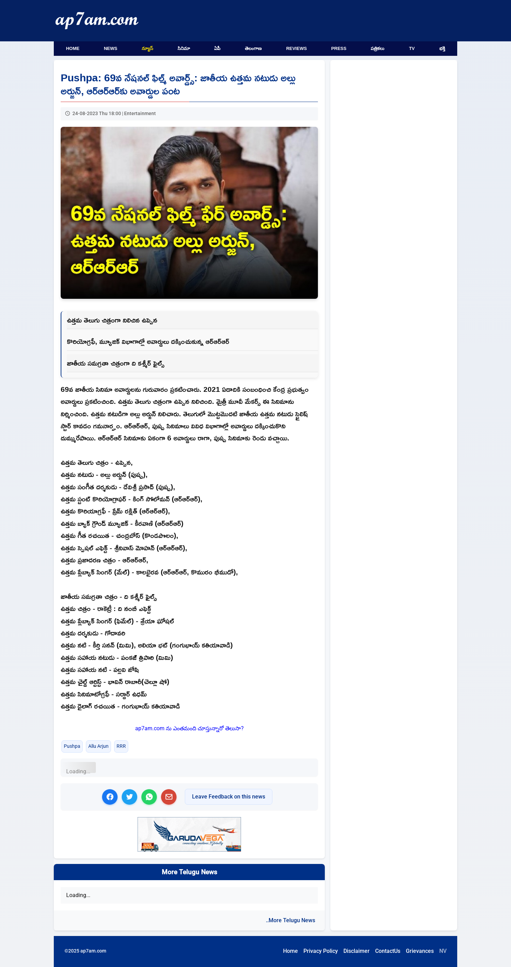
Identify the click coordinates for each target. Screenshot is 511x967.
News (110, 48)
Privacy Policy (320, 951)
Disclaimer (356, 951)
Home (72, 48)
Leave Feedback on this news (228, 796)
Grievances (420, 951)
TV (412, 48)
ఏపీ (217, 48)
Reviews (296, 48)
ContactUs (387, 951)
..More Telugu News (290, 920)
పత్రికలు (377, 48)
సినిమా (184, 48)
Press (339, 48)
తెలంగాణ (253, 48)
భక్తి (442, 48)
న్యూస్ (147, 48)
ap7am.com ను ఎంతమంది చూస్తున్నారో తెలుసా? (189, 728)
